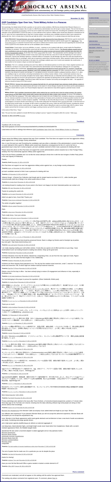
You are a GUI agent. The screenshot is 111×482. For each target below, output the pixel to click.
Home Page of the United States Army (99, 36)
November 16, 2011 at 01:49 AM (24, 212)
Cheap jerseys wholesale (15, 200)
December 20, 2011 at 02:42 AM (24, 454)
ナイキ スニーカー (75, 225)
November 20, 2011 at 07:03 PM (22, 260)
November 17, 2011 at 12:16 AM (30, 218)
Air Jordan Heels (12, 182)
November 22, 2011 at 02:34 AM (31, 276)
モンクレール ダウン (13, 341)
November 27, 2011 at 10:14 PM (28, 391)
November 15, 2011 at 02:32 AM (18, 174)
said (74, 39)
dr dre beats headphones (15, 276)
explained (21, 96)
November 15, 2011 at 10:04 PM (26, 206)
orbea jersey (11, 212)
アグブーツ (11, 383)
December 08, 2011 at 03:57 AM (25, 407)
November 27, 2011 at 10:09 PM (24, 323)
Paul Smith (11, 398)
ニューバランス (36, 228)
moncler (10, 333)
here (75, 113)
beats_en (10, 168)
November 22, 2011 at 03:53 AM (26, 282)
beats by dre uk (12, 407)
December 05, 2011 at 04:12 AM (23, 398)
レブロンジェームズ (68, 230)
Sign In (54, 478)
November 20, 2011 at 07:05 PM (27, 268)
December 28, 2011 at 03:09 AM (28, 460)
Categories (94, 44)
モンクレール (11, 323)
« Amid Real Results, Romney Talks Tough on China (35, 15)
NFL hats (10, 188)
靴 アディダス (13, 223)
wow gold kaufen (12, 245)
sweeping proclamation (19, 30)
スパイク (36, 285)
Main (52, 15)
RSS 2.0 (91, 52)
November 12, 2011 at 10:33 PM (20, 162)
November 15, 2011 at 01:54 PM (24, 194)
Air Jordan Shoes (13, 282)
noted (40, 53)
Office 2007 (11, 466)
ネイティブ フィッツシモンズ (15, 237)
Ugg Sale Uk (11, 454)
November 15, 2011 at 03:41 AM (26, 182)
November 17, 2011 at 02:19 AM (32, 237)
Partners (93, 33)
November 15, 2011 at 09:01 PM (31, 200)
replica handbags (12, 307)
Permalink (22, 115)
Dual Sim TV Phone (13, 268)
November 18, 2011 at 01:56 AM (26, 245)
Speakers (10, 260)
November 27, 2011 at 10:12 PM (19, 373)
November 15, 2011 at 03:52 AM (22, 188)
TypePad (97, 57)
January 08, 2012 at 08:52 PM (23, 466)
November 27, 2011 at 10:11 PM (24, 349)
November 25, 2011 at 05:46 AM (26, 307)
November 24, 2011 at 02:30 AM (28, 301)
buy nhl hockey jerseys (14, 218)
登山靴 (45, 294)
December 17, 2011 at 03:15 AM (47, 446)
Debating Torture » (59, 15)
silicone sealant (12, 206)
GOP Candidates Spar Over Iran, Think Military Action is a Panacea (55, 129)
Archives (93, 41)
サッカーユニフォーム (13, 301)
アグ (9, 315)
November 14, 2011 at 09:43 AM (22, 168)
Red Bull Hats (12, 252)
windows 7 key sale (13, 460)
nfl (9, 174)
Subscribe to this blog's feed (96, 50)
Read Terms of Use (94, 71)
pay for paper (12, 194)
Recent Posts (95, 47)
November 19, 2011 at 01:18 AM (24, 252)
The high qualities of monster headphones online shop (23, 446)
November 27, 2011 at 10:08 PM (19, 315)
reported (67, 70)
